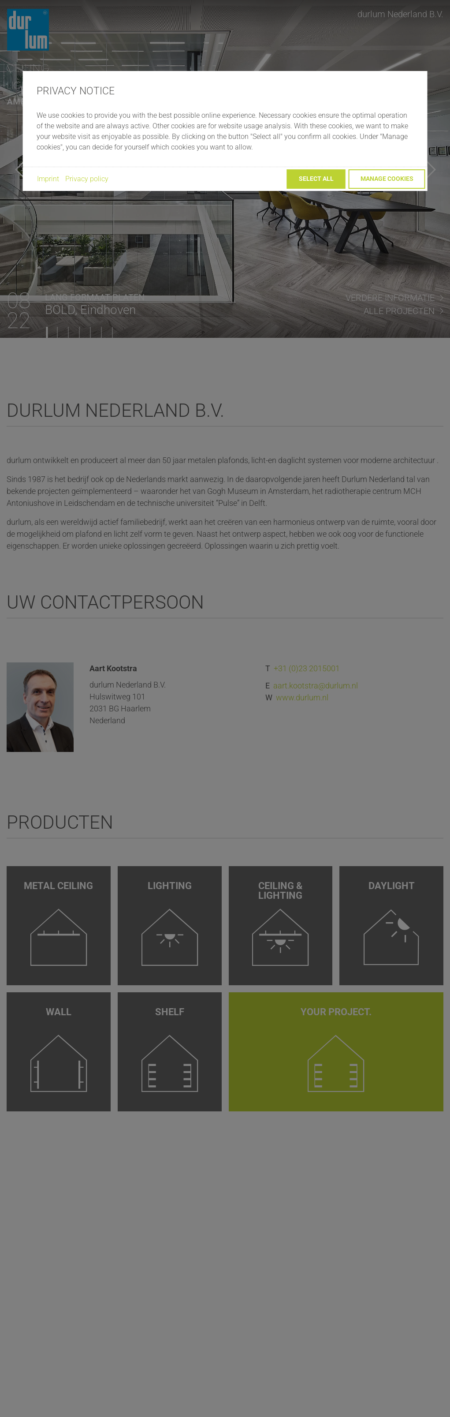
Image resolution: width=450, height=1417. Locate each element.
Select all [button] (316, 179)
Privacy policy (86, 179)
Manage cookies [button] (387, 179)
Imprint (48, 179)
